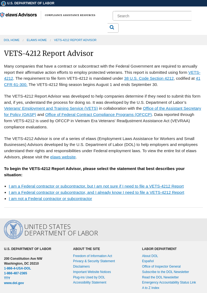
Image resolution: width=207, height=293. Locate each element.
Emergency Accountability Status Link (169, 282)
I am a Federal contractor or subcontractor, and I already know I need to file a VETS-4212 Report (96, 192)
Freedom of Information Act (92, 256)
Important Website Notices (92, 272)
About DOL (150, 256)
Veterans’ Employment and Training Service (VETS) (51, 108)
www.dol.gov (14, 283)
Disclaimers (81, 266)
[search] (153, 16)
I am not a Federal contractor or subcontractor (50, 198)
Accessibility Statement (89, 282)
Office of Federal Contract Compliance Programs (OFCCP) (98, 114)
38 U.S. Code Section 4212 (149, 78)
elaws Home (37, 40)
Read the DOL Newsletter (160, 277)
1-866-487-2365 (15, 273)
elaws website (63, 157)
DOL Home (11, 40)
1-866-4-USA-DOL (17, 268)
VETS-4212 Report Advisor (75, 40)
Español (148, 261)
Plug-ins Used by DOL (89, 277)
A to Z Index (150, 288)
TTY (7, 278)
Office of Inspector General (161, 266)
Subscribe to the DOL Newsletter (165, 272)
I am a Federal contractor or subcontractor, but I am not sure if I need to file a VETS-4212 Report (96, 186)
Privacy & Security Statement (94, 261)
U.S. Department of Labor (27, 3)
